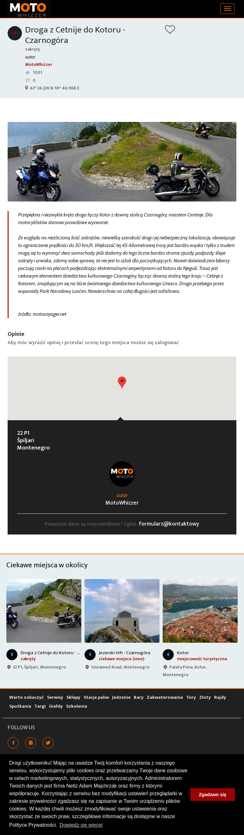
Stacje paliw (96, 697)
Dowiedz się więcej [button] (81, 825)
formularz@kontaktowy (169, 524)
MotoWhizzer (38, 64)
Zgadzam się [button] (212, 794)
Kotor (183, 653)
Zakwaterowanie (165, 697)
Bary (139, 697)
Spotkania (20, 706)
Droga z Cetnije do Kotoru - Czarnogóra (75, 35)
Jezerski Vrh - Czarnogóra (124, 653)
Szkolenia (76, 706)
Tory (191, 697)
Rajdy (220, 697)
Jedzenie (121, 697)
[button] (122, 382)
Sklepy (73, 697)
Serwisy (55, 697)
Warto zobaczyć (26, 697)
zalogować (167, 342)
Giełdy (56, 706)
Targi (40, 706)
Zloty (205, 697)
